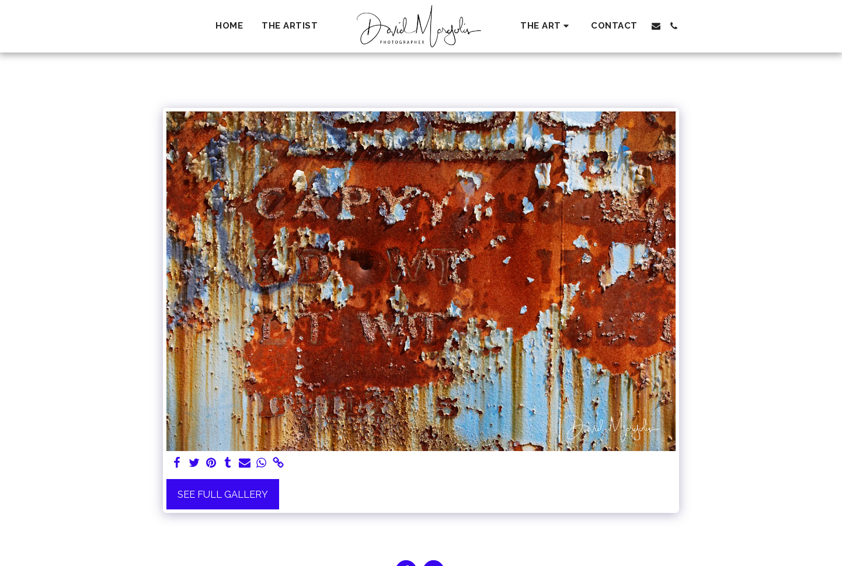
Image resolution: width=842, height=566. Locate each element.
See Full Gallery (223, 494)
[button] (546, 26)
